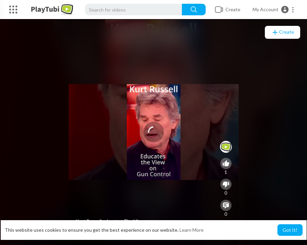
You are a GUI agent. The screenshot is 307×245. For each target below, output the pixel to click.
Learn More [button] (192, 230)
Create (282, 32)
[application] (154, 132)
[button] (273, 9)
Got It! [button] (290, 230)
